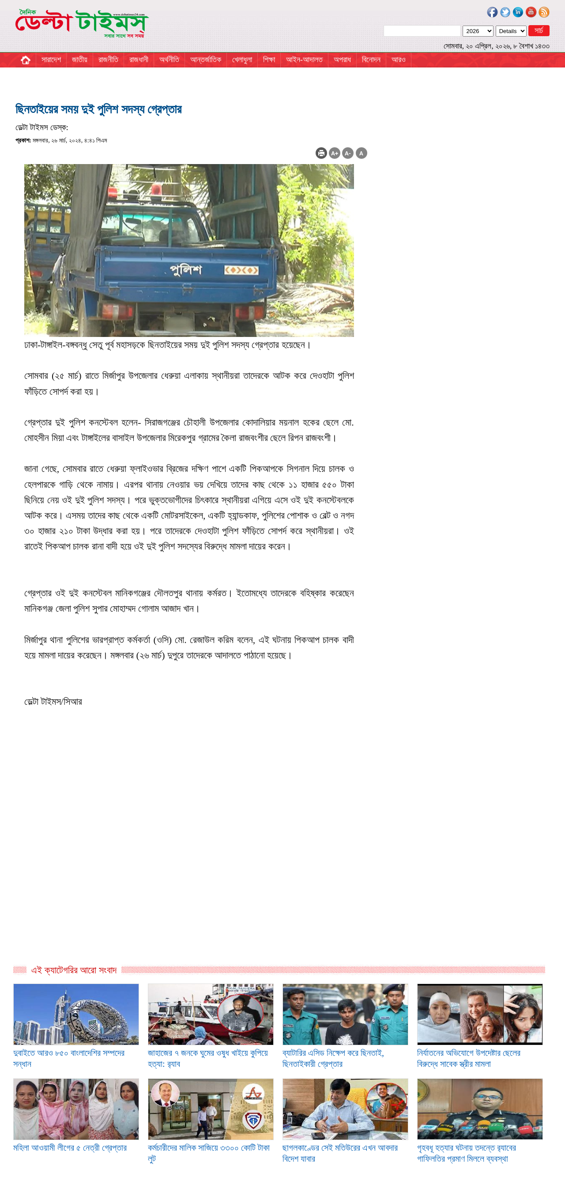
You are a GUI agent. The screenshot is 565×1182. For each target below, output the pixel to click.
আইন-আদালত (304, 59)
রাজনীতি (108, 59)
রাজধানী (138, 59)
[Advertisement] (191, 869)
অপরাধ (342, 59)
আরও (399, 59)
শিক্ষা (269, 59)
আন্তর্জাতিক (205, 59)
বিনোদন (371, 59)
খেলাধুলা (242, 59)
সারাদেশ (51, 59)
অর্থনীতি (169, 59)
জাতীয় (79, 59)
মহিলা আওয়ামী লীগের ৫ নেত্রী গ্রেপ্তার (70, 1147)
